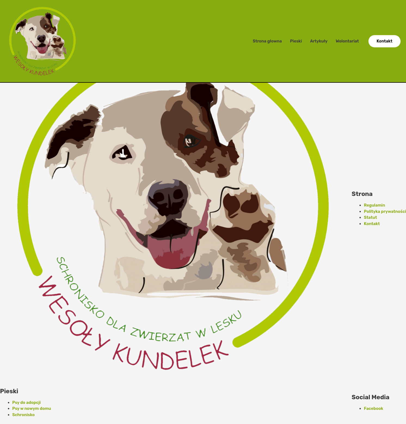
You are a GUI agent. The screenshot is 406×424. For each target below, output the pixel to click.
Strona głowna (267, 41)
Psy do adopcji (26, 402)
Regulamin (374, 205)
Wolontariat (347, 41)
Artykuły (318, 41)
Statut (370, 217)
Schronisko (23, 414)
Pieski (296, 41)
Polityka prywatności (385, 211)
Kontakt (372, 223)
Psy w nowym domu (31, 408)
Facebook (373, 408)
